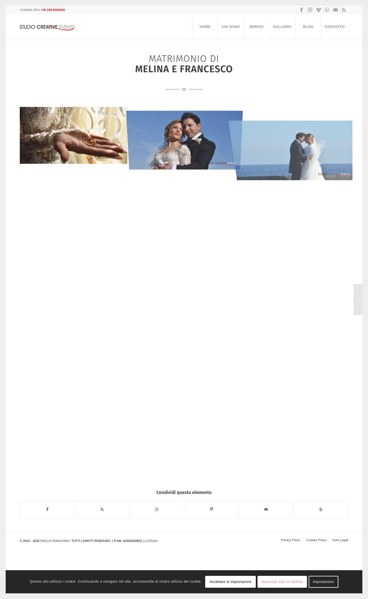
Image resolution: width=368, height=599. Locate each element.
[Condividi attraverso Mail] (266, 509)
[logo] (49, 27)
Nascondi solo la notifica (282, 582)
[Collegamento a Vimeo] (318, 10)
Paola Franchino (55, 541)
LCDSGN (150, 541)
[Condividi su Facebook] (47, 509)
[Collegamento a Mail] (335, 10)
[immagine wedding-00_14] (75, 136)
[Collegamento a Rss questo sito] (344, 10)
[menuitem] (205, 27)
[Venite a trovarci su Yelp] (321, 509)
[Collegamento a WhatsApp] (327, 10)
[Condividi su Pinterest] (211, 509)
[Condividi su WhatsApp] (157, 509)
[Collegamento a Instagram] (310, 10)
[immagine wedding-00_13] (187, 136)
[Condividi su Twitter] (102, 509)
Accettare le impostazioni (230, 582)
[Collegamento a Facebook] (301, 10)
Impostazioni (323, 582)
